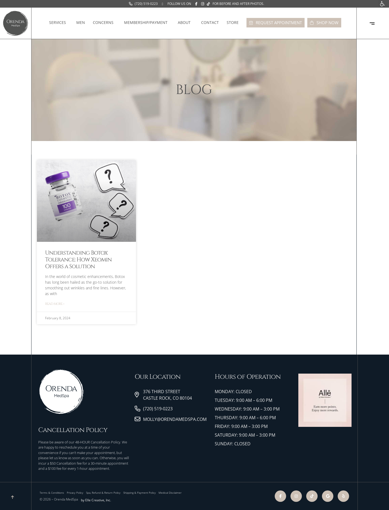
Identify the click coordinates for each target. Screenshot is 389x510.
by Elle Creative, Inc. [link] (96, 500)
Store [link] (234, 22)
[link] (143, 3)
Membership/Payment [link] (147, 22)
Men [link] (80, 22)
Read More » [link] (54, 304)
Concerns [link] (104, 22)
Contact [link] (210, 22)
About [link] (185, 22)
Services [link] (59, 22)
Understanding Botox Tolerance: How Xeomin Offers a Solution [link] (78, 259)
